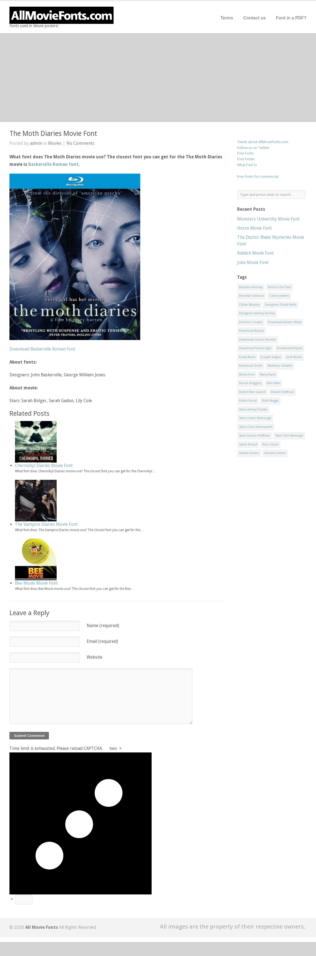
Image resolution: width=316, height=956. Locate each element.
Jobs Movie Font (253, 262)
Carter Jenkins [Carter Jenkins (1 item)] (279, 296)
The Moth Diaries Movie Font (53, 134)
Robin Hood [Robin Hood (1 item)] (248, 400)
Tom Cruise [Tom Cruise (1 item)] (270, 444)
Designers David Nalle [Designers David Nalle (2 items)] (280, 304)
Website (94, 657)
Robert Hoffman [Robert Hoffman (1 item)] (282, 392)
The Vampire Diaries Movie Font (46, 524)
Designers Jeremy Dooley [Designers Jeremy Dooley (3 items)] (257, 313)
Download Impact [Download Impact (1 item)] (289, 348)
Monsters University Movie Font (268, 219)
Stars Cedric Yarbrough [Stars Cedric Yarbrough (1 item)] (255, 418)
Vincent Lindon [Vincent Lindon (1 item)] (275, 453)
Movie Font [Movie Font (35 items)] (247, 374)
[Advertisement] (158, 77)
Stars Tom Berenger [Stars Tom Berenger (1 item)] (289, 435)
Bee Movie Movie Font (36, 583)
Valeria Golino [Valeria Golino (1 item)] (249, 453)
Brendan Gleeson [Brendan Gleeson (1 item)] (251, 296)
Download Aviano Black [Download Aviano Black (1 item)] (284, 322)
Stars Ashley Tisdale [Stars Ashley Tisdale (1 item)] (253, 409)
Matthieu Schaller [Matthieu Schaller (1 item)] (280, 365)
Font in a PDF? (291, 18)
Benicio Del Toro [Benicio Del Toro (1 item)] (279, 287)
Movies (55, 143)
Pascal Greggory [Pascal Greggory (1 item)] (250, 383)
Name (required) (103, 625)
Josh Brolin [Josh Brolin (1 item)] (294, 357)
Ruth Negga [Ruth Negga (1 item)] (270, 400)
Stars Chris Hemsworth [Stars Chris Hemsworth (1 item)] (255, 427)
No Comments (80, 143)
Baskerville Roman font (53, 164)
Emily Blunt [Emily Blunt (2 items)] (247, 357)
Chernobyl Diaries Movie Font (44, 465)
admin (36, 143)
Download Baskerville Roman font (42, 349)
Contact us (254, 18)
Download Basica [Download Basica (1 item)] (251, 331)
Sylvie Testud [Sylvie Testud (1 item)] (248, 444)
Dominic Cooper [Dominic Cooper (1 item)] (251, 322)
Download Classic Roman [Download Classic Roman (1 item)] (257, 339)
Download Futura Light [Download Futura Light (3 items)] (255, 348)
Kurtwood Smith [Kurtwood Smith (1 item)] (250, 365)
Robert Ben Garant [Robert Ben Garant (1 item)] (252, 392)
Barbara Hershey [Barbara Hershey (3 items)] (251, 287)
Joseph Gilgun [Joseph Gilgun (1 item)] (271, 357)
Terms (226, 18)
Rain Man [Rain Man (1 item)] (273, 383)
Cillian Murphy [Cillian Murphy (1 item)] (249, 304)
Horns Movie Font (254, 228)
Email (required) (102, 641)
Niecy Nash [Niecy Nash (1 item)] (268, 374)
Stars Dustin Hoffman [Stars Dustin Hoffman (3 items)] (254, 435)
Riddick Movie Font (255, 253)
